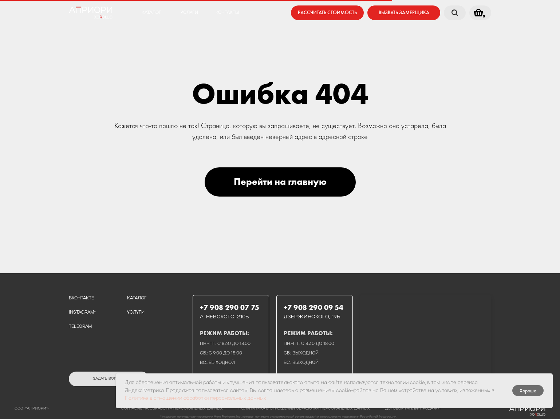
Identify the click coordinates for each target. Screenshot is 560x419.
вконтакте (81, 298)
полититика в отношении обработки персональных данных (304, 409)
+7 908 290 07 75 (229, 307)
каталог (151, 13)
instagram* (82, 312)
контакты (227, 13)
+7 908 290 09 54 (313, 307)
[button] (403, 12)
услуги (189, 13)
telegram (80, 327)
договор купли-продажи (413, 409)
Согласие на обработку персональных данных (172, 409)
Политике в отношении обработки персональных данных (195, 398)
